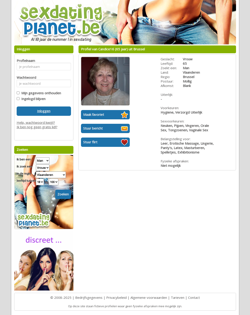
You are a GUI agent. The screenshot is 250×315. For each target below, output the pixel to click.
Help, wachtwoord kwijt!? (36, 122)
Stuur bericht (93, 128)
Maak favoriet (93, 114)
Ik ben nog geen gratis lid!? (37, 127)
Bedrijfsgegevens (88, 297)
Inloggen (43, 111)
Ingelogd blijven (32, 98)
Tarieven (177, 297)
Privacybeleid (116, 297)
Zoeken (63, 194)
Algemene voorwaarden (148, 297)
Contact (194, 297)
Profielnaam (25, 60)
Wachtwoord (25, 77)
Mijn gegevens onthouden (40, 93)
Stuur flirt (90, 142)
